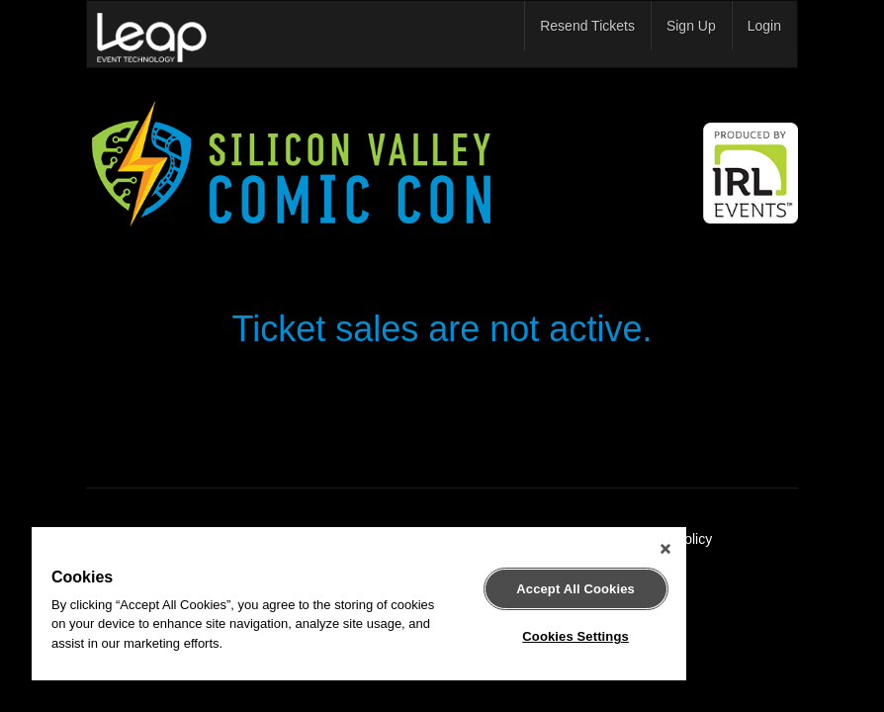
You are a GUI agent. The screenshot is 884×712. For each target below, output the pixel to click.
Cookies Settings (575, 636)
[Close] (665, 549)
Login (764, 26)
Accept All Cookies (575, 588)
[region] (359, 603)
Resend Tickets (587, 26)
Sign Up (691, 26)
